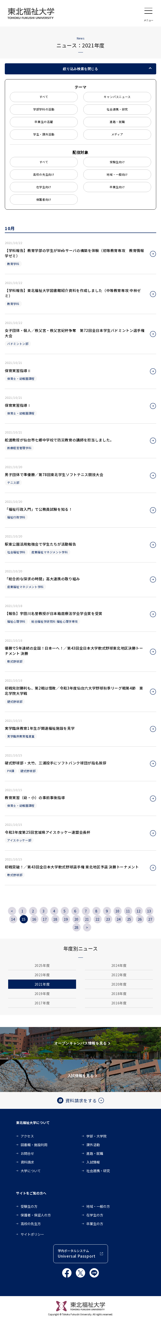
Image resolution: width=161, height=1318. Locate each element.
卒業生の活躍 (44, 122)
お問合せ (27, 1153)
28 (76, 927)
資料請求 (27, 1162)
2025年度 (42, 965)
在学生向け (43, 187)
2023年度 (42, 974)
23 (108, 919)
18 (55, 919)
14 (13, 919)
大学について (31, 1170)
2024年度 (119, 965)
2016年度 (119, 1003)
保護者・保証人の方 (36, 1215)
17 (45, 919)
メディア (117, 134)
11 (128, 910)
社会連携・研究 (117, 109)
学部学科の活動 (43, 109)
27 (150, 919)
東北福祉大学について (33, 1122)
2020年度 (119, 984)
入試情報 (93, 1162)
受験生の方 (29, 1206)
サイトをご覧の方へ (31, 1193)
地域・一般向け (117, 174)
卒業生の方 (94, 1223)
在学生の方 (94, 1215)
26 (140, 919)
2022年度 (119, 974)
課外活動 (93, 1144)
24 (119, 919)
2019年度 (42, 993)
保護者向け (43, 199)
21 (87, 919)
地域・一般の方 (98, 1206)
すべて (43, 97)
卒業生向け (117, 187)
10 (117, 910)
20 (76, 919)
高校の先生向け (43, 174)
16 (34, 919)
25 (129, 919)
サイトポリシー (32, 1234)
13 (149, 910)
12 (139, 910)
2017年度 (42, 1003)
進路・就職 (117, 122)
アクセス (27, 1136)
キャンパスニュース (117, 97)
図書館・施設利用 (34, 1144)
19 (66, 919)
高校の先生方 (31, 1223)
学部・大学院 (96, 1136)
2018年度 (119, 993)
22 (97, 919)
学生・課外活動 (43, 134)
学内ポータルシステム (76, 1254)
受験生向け (117, 162)
